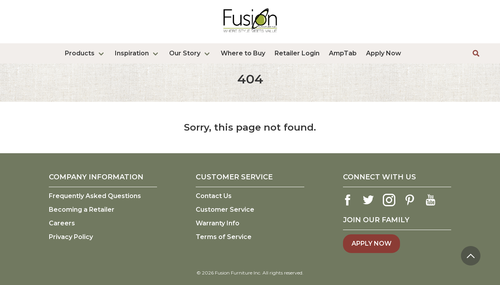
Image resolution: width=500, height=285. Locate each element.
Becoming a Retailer (81, 209)
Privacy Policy (71, 237)
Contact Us (214, 196)
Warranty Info (217, 223)
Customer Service (225, 209)
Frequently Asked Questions (95, 196)
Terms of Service (224, 237)
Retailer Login (297, 53)
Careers (62, 223)
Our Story (184, 53)
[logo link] (250, 34)
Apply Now (383, 53)
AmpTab (343, 53)
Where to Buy (243, 53)
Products (80, 53)
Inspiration (132, 53)
